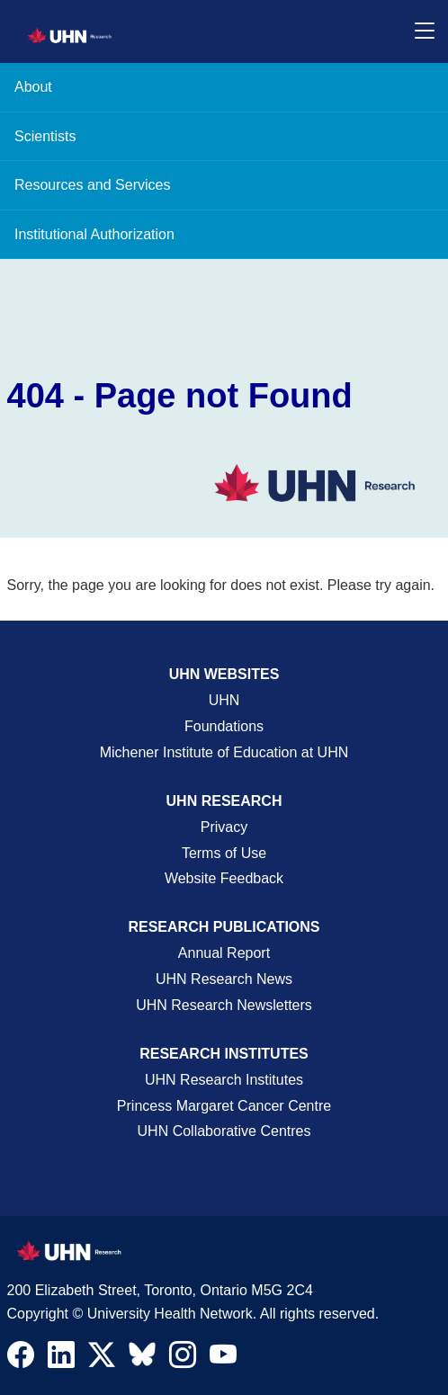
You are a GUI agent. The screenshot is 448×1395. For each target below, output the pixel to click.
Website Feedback (224, 878)
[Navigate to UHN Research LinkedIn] (61, 1359)
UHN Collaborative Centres (224, 1131)
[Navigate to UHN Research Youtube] (223, 1359)
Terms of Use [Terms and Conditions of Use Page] (224, 853)
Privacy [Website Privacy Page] (224, 827)
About (33, 86)
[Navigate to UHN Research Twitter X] (101, 1359)
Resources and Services (92, 184)
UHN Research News (224, 979)
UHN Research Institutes (224, 1079)
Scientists (45, 136)
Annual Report (224, 953)
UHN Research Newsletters (224, 1005)
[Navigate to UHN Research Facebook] (20, 1359)
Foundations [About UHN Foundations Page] (224, 726)
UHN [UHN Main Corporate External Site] (224, 700)
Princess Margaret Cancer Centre (224, 1105)
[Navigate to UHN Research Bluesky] (142, 1355)
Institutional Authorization (94, 234)
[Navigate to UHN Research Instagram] (182, 1359)
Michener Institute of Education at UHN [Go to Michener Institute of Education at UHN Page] (224, 752)
